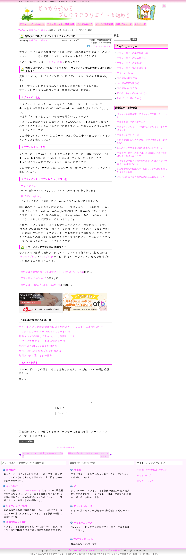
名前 (59, 412)
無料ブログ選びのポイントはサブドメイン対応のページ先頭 (52, 272)
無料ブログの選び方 (38, 40)
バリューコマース (83, 527)
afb (75, 490)
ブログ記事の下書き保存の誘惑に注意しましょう (141, 176)
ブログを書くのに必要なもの (131, 122)
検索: (116, 35)
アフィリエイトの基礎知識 (130, 53)
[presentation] (41, 427)
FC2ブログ (46, 256)
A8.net (77, 474)
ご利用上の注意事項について (152, 474)
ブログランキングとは (128, 135)
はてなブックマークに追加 (98, 46)
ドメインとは (54, 62)
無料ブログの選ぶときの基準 (35, 355)
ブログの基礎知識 (125, 83)
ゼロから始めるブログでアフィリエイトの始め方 (95, 554)
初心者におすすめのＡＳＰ (130, 93)
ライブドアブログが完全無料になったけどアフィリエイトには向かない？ (61, 326)
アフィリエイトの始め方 (34, 278)
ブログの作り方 (124, 78)
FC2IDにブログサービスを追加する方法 (42, 341)
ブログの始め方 (124, 88)
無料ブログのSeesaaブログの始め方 (40, 350)
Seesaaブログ (28, 256)
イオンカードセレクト (29, 495)
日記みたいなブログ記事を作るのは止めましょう (141, 148)
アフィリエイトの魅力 (128, 63)
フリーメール (123, 73)
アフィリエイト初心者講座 (130, 68)
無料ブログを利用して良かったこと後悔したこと (47, 336)
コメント (24, 379)
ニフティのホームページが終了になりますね (44, 331)
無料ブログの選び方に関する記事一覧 (41, 285)
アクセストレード (83, 510)
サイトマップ (144, 480)
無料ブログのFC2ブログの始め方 (38, 346)
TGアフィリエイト (83, 543)
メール (61, 417)
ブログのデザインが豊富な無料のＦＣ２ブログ (42, 459)
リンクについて (145, 485)
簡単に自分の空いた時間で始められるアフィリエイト (88, 459)
